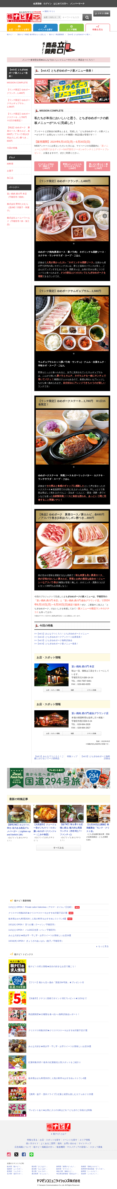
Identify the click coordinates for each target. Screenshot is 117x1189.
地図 (72, 690)
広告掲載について (23, 1147)
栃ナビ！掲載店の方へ (43, 1147)
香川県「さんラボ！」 (40, 1171)
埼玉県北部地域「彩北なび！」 (67, 1174)
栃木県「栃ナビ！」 (14, 1166)
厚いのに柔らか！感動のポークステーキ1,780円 (98, 166)
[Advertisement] (58, 873)
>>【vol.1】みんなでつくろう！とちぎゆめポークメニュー (61, 633)
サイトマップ (85, 1143)
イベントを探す (45, 28)
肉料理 (10, 164)
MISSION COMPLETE (17, 82)
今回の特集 (12, 148)
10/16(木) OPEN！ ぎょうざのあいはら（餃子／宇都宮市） (36, 941)
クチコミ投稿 (102, 13)
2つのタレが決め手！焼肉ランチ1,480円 (46, 166)
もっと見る (102, 946)
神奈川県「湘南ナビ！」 (65, 1171)
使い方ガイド (32, 1143)
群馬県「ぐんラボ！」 (15, 1171)
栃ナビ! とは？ (58, 1134)
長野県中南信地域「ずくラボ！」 (93, 1169)
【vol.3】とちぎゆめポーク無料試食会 (95, 757)
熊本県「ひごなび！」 (40, 1166)
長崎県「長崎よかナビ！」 (91, 1166)
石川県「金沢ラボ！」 (15, 1174)
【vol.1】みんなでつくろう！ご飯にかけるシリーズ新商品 (49, 757)
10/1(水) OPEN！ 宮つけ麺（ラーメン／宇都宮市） (32, 924)
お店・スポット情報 (53, 690)
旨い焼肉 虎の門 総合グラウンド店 (90, 713)
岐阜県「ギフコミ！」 (64, 1169)
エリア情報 (71, 28)
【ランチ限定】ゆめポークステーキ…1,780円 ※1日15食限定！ (18, 117)
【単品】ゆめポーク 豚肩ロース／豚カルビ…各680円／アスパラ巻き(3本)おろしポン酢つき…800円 (18, 134)
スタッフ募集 (96, 1147)
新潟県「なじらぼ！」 (40, 1169)
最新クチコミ (48, 11)
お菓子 (10, 171)
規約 (60, 1143)
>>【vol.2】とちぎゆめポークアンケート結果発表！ (58, 637)
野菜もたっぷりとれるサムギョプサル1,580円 (72, 166)
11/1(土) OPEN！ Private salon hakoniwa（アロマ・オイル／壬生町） (41, 907)
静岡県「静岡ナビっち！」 (66, 1166)
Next (104, 216)
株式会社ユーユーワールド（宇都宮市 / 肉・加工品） (18, 221)
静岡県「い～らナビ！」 (90, 1171)
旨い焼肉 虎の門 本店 (83, 666)
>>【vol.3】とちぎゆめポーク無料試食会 (53, 640)
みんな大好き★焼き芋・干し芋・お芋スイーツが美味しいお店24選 (39, 935)
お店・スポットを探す (19, 28)
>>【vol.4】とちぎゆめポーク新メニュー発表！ (56, 643)
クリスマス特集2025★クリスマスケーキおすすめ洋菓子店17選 (37, 913)
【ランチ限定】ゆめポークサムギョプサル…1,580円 (18, 103)
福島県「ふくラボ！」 (15, 1169)
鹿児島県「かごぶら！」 (41, 1174)
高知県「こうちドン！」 (90, 1174)
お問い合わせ (70, 1143)
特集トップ (72, 756)
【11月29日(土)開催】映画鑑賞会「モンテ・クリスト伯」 (97, 827)
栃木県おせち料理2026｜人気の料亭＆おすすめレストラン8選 (37, 919)
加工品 (10, 178)
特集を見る (97, 28)
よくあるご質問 (48, 1143)
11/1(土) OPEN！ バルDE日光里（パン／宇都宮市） (32, 930)
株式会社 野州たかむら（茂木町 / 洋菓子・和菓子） (18, 207)
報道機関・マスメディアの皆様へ (72, 1147)
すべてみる (58, 848)
